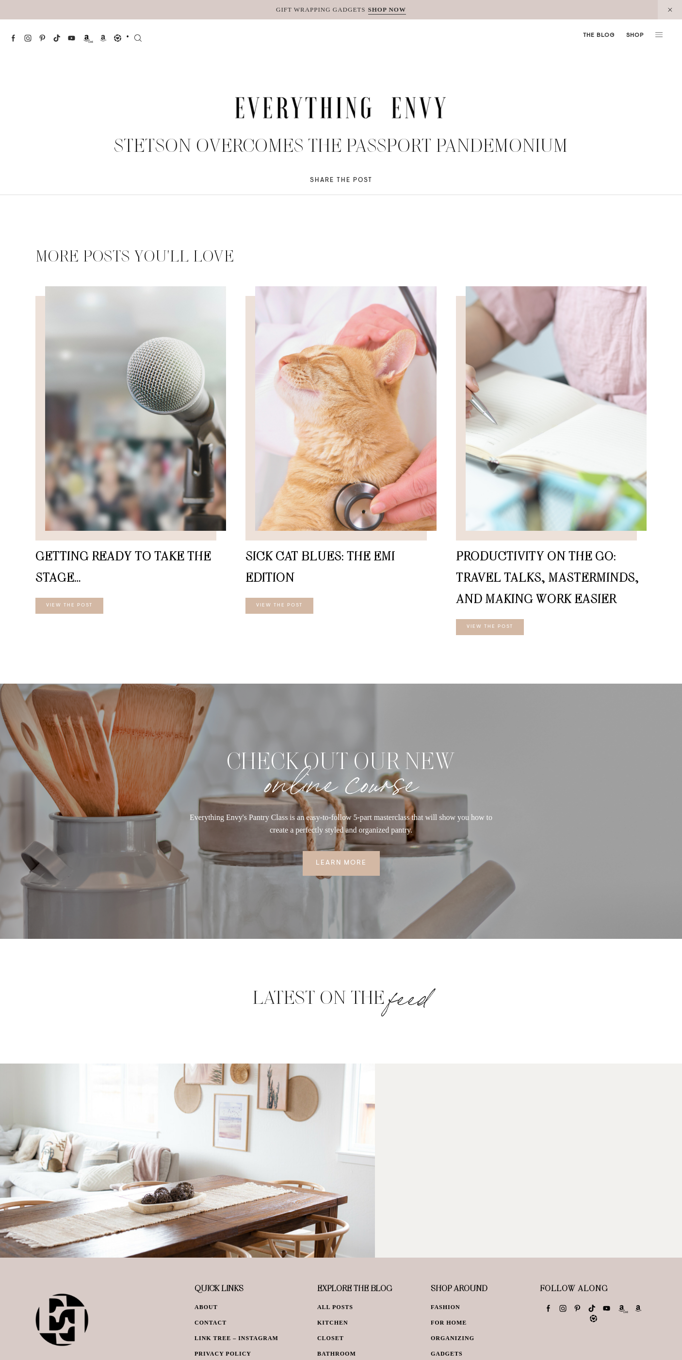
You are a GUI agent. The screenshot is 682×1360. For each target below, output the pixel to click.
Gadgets (447, 1353)
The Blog (599, 35)
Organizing (452, 1338)
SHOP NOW (387, 9)
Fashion (445, 1307)
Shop (635, 35)
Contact (211, 1322)
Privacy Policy (223, 1353)
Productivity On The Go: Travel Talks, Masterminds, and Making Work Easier (547, 577)
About (206, 1307)
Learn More (341, 863)
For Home (449, 1322)
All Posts (335, 1307)
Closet (330, 1338)
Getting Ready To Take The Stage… (123, 566)
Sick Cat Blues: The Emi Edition (320, 566)
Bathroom (336, 1353)
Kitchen (332, 1322)
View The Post (69, 605)
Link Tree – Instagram (236, 1338)
